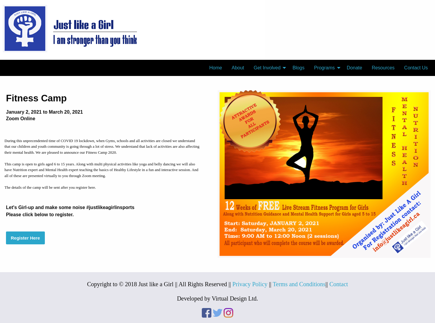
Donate (354, 67)
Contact (338, 284)
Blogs (298, 67)
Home (215, 67)
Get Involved (267, 67)
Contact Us (416, 67)
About (238, 67)
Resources (383, 67)
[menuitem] (215, 68)
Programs (324, 67)
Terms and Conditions (299, 284)
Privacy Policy (249, 284)
